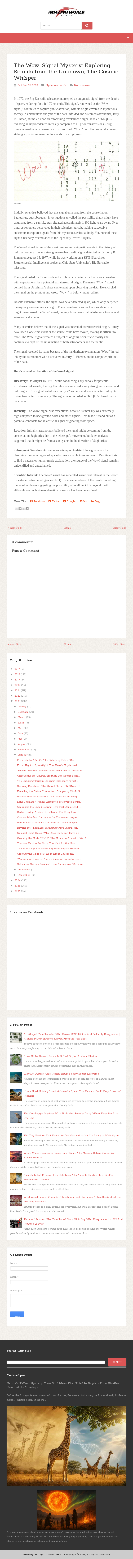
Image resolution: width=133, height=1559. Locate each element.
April (21, 722)
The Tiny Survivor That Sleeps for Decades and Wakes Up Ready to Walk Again (71, 1135)
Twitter (54, 501)
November (24, 869)
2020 (18, 685)
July (20, 738)
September (24, 749)
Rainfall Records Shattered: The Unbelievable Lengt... (47, 796)
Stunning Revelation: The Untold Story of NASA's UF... (49, 786)
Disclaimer (53, 1554)
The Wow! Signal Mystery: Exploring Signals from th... (48, 848)
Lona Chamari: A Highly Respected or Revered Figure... (49, 801)
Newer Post (14, 528)
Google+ (70, 501)
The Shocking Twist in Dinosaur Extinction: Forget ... (47, 781)
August (22, 744)
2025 (18, 885)
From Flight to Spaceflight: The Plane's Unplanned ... (48, 765)
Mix (83, 501)
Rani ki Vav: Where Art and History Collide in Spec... (48, 822)
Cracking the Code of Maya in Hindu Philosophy (45, 853)
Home (67, 528)
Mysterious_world (56, 85)
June (21, 733)
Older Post (119, 528)
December (24, 875)
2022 (18, 695)
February (23, 712)
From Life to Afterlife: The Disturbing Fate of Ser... (46, 760)
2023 (18, 701)
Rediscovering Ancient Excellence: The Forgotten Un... (49, 812)
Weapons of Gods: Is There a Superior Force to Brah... (49, 859)
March (22, 717)
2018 (18, 674)
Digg (95, 501)
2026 (18, 891)
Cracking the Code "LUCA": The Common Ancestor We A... (52, 838)
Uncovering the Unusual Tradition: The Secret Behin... (48, 775)
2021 (18, 690)
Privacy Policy (33, 1554)
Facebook (37, 501)
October (23, 755)
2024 (18, 880)
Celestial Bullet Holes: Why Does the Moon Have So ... (49, 833)
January (22, 706)
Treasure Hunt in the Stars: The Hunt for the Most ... (47, 843)
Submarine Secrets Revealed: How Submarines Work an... (50, 864)
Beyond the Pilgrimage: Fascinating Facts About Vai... (47, 827)
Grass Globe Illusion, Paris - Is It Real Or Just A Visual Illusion (60, 1056)
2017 (18, 669)
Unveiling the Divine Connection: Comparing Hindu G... (49, 791)
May (21, 728)
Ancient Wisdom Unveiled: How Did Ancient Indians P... (50, 770)
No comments (82, 85)
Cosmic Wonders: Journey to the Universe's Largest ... (48, 817)
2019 (18, 679)
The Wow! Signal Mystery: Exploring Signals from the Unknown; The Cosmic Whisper (66, 72)
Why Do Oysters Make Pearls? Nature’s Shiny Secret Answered (61, 1073)
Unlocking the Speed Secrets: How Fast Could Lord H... (49, 807)
